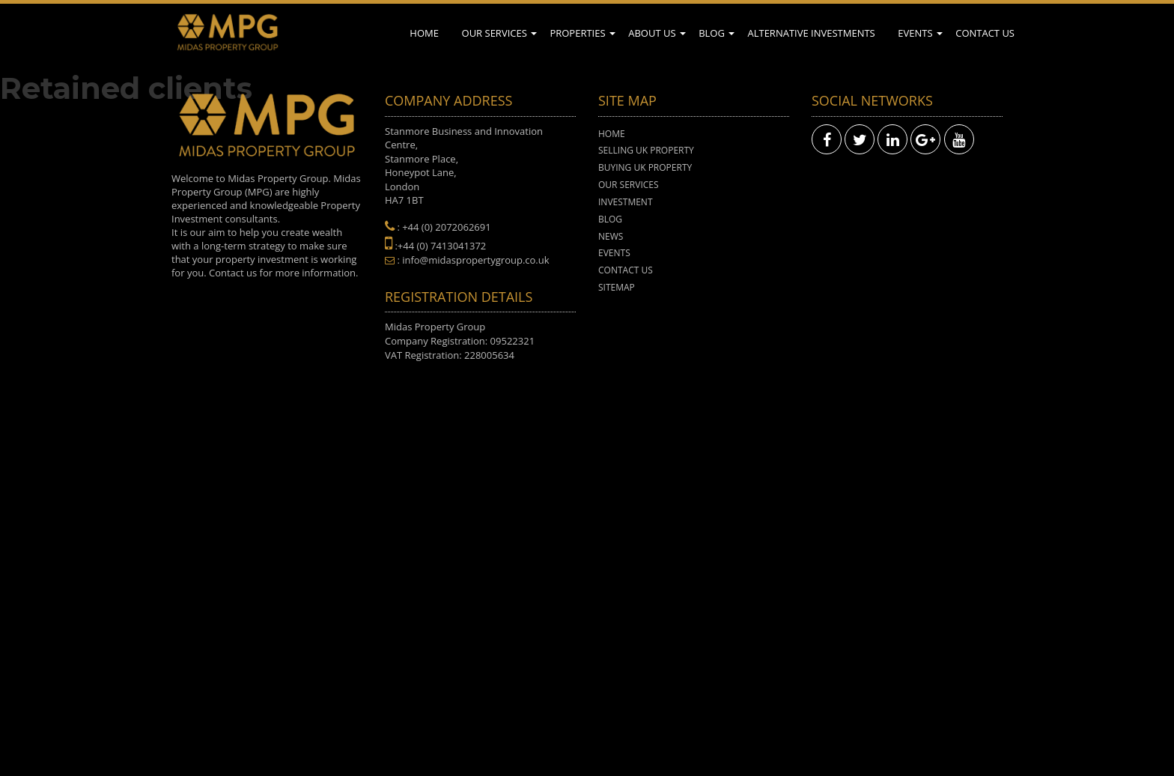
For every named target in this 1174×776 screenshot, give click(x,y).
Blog (712, 33)
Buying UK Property (645, 167)
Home (424, 33)
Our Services (494, 33)
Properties (577, 33)
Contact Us (985, 33)
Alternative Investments (811, 33)
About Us (651, 33)
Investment (625, 201)
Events (915, 33)
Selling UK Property (646, 150)
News (610, 236)
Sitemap (616, 287)
